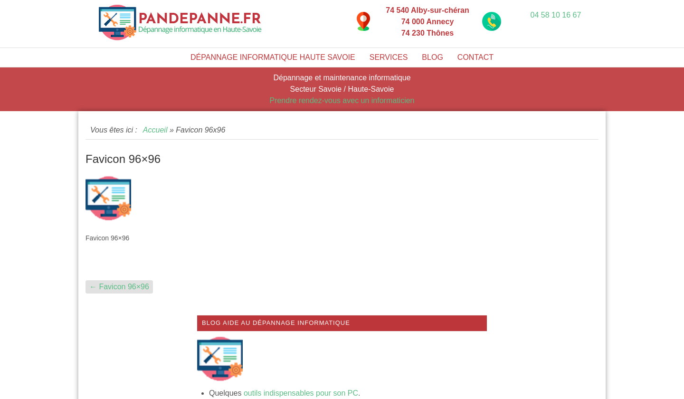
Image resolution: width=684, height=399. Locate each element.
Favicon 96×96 (119, 287)
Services (389, 57)
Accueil (155, 130)
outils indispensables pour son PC (301, 393)
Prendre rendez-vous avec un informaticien (341, 100)
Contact (475, 57)
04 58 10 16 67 (556, 15)
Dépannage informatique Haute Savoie (272, 57)
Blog (432, 57)
